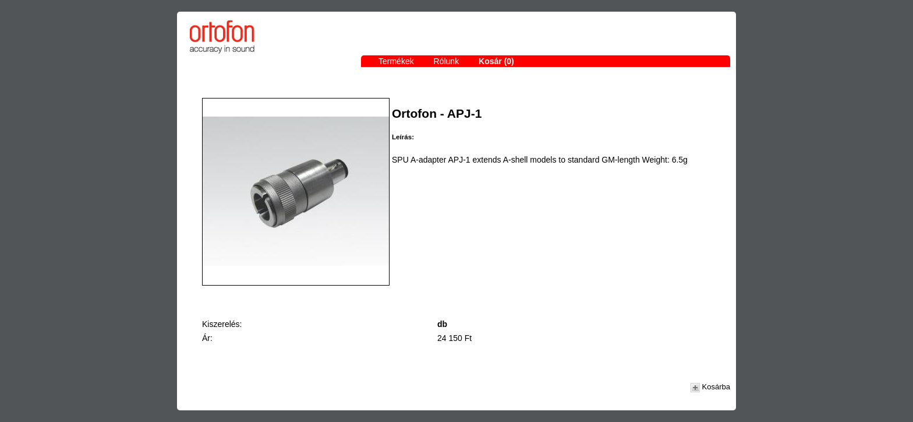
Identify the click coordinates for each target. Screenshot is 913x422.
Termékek (396, 61)
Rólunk (446, 61)
